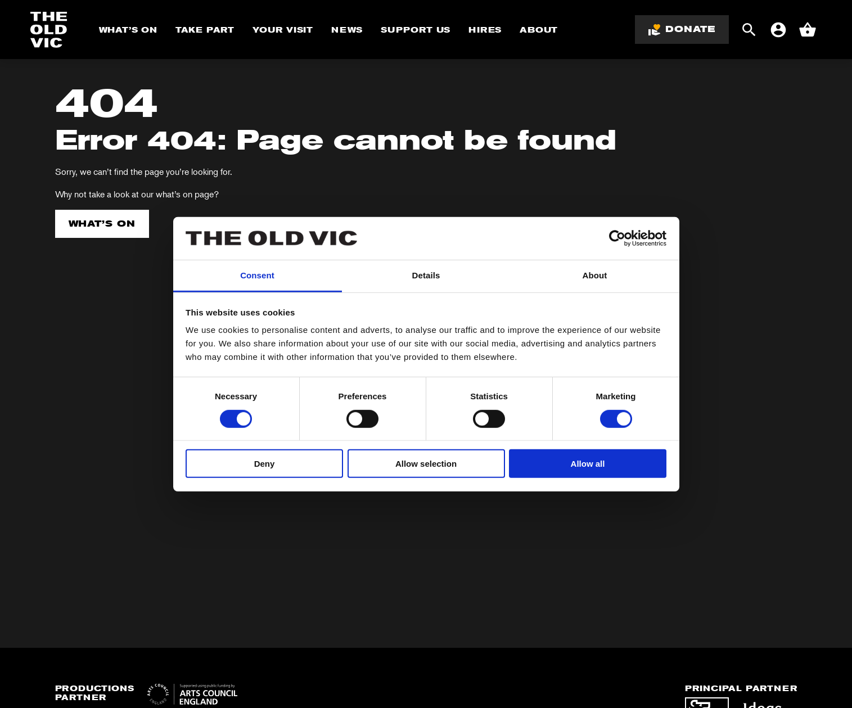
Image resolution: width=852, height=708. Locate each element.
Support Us (415, 29)
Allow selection (426, 463)
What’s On (128, 29)
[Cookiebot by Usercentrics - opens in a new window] (617, 238)
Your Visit (283, 29)
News (347, 29)
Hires (485, 29)
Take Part (205, 29)
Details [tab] (426, 275)
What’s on (102, 223)
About (539, 29)
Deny (264, 463)
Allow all (588, 463)
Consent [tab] (257, 275)
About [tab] (595, 275)
